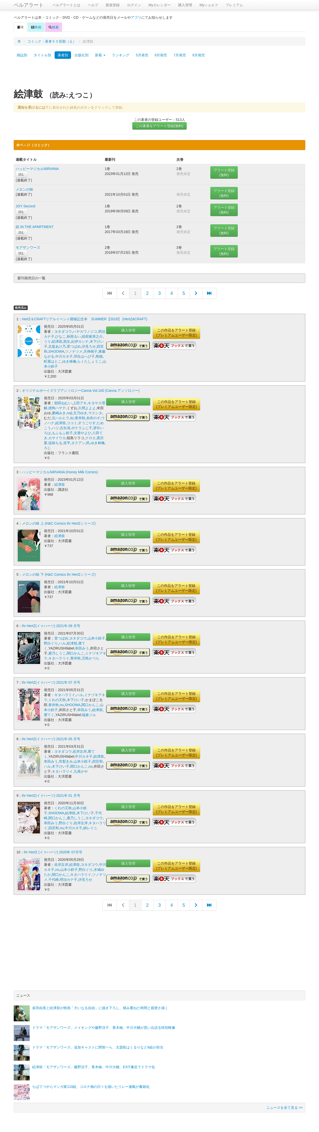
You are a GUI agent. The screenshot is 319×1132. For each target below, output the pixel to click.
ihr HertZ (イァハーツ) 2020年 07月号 (53, 852)
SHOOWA (56, 351)
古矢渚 (65, 428)
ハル (62, 643)
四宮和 (97, 761)
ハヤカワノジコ (85, 331)
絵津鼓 (57, 341)
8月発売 (198, 55)
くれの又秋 (57, 699)
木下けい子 (75, 699)
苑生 (66, 341)
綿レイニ (90, 827)
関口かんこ (75, 653)
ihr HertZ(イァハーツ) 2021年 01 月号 (51, 795)
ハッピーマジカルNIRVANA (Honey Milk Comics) (60, 472)
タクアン (78, 443)
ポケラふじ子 (81, 428)
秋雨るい (74, 336)
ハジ (55, 428)
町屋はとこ (52, 361)
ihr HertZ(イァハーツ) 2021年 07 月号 (51, 682)
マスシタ (95, 413)
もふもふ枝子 (62, 433)
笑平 (66, 443)
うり (47, 341)
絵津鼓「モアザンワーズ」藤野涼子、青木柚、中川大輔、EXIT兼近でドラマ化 (93, 1066)
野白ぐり (51, 643)
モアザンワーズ (28, 247)
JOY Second (25, 206)
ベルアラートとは (66, 5)
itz (72, 418)
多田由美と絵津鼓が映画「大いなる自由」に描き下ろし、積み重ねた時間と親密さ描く (100, 1007)
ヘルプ (93, 5)
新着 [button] (100, 55)
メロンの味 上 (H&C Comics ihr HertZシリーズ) (59, 523)
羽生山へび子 (84, 356)
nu (62, 704)
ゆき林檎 (69, 361)
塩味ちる (55, 443)
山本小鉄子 (96, 638)
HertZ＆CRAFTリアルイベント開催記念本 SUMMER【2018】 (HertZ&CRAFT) (84, 319)
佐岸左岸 (80, 751)
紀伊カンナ (80, 341)
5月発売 (142, 55)
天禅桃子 (90, 351)
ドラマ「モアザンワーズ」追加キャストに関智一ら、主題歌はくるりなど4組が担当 (97, 1047)
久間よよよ (87, 408)
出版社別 (81, 55)
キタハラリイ (58, 658)
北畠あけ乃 (57, 346)
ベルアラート (29, 5)
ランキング (120, 55)
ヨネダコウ (63, 331)
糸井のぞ (93, 418)
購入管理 (185, 5)
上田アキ (80, 403)
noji (69, 413)
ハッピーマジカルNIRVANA (37, 169)
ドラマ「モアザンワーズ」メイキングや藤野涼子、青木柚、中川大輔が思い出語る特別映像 (103, 1027)
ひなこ (60, 336)
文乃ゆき (80, 413)
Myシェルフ (209, 5)
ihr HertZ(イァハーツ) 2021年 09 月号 (51, 625)
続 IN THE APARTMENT (35, 227)
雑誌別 (22, 55)
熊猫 (99, 356)
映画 (36, 27)
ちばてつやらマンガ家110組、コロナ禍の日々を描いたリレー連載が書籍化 (91, 1086)
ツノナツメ (73, 351)
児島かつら (90, 658)
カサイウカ (57, 438)
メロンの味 (24, 189)
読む (21, 174)
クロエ (90, 438)
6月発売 (161, 55)
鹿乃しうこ (57, 653)
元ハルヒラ (60, 418)
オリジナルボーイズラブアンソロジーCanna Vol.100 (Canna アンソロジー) (81, 391)
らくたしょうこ (89, 361)
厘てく (49, 714)
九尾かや (81, 771)
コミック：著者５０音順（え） (51, 41)
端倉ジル (89, 714)
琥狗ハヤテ (57, 408)
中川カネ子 (64, 356)
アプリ (136, 17)
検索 (53, 27)
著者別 (63, 55)
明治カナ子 (68, 879)
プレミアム (234, 5)
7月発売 (179, 55)
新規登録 (113, 5)
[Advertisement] (159, 75)
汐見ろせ (89, 346)
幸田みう (82, 648)
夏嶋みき (59, 413)
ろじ (47, 448)
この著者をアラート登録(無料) (159, 126)
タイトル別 (42, 55)
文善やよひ (82, 433)
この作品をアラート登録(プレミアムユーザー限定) (176, 332)
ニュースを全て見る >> (284, 1107)
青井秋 (80, 418)
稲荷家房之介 (92, 336)
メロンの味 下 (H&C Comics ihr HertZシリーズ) (59, 574)
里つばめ (74, 346)
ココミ (72, 423)
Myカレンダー (160, 5)
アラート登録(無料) (224, 172)
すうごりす (87, 423)
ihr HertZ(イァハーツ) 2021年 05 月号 (51, 738)
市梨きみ (66, 761)
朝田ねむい (63, 403)
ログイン (134, 5)
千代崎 (53, 879)
